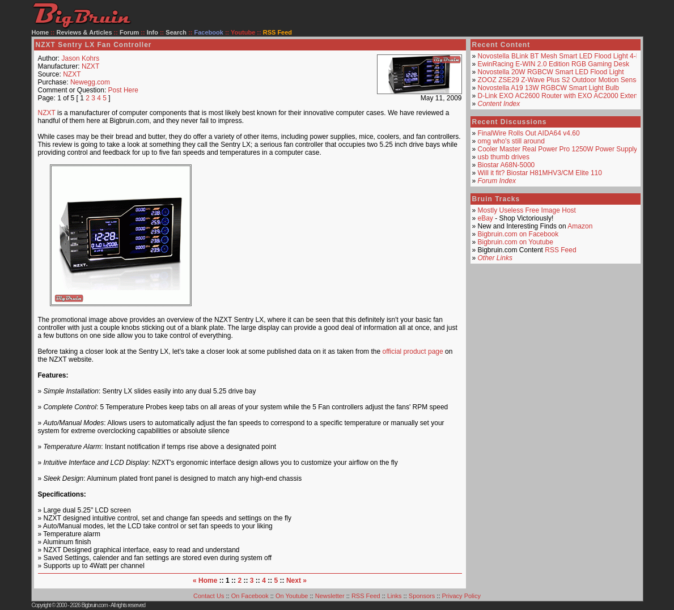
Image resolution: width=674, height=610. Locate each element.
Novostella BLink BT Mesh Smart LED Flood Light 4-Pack (564, 56)
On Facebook (250, 595)
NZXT (90, 66)
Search (176, 32)
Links (394, 595)
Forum (129, 32)
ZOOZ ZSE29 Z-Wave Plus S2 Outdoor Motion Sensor (560, 80)
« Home (205, 580)
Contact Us (208, 595)
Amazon (579, 226)
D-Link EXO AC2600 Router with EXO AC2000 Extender (563, 96)
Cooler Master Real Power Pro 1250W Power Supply (557, 149)
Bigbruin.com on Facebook (518, 234)
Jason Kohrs (81, 58)
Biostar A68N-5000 (506, 165)
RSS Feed (560, 250)
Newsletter (330, 595)
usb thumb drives (503, 157)
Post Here (123, 90)
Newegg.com (90, 82)
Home (40, 32)
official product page (412, 351)
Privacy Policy (461, 595)
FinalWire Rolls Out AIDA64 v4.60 (529, 133)
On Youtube (291, 595)
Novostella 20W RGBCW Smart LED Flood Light (551, 72)
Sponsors (422, 595)
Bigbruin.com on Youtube (515, 242)
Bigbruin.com (94, 605)
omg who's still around (511, 141)
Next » (296, 580)
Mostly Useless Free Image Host (527, 210)
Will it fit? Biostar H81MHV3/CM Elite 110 (540, 173)
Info (152, 32)
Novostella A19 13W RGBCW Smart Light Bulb (548, 88)
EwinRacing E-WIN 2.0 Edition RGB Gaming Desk (553, 64)
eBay (485, 218)
